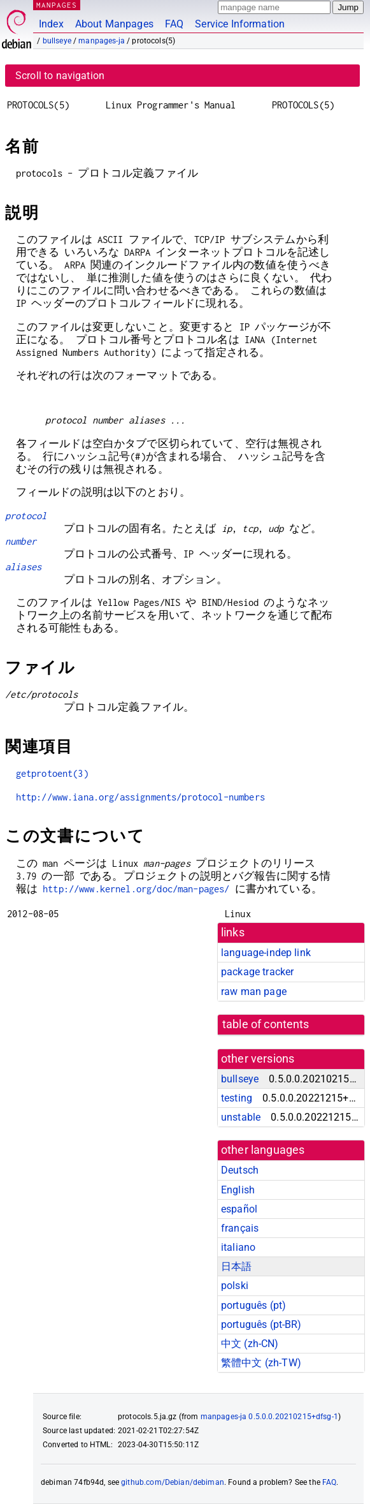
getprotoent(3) (52, 773)
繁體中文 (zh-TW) (261, 1363)
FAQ (174, 24)
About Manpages (114, 24)
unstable (240, 1117)
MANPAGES (56, 5)
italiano (238, 1247)
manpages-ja (101, 40)
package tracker (257, 972)
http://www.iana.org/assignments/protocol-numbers (140, 797)
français (240, 1228)
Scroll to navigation (59, 76)
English (238, 1190)
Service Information (240, 24)
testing (236, 1098)
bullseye (57, 40)
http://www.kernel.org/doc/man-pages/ (136, 888)
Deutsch (240, 1170)
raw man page (254, 991)
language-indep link (266, 953)
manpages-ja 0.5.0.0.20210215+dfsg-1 (269, 1416)
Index (51, 24)
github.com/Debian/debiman (172, 1482)
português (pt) (253, 1305)
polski (234, 1285)
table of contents (266, 1024)
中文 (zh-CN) (250, 1344)
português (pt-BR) (261, 1324)
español (239, 1209)
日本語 (236, 1266)
